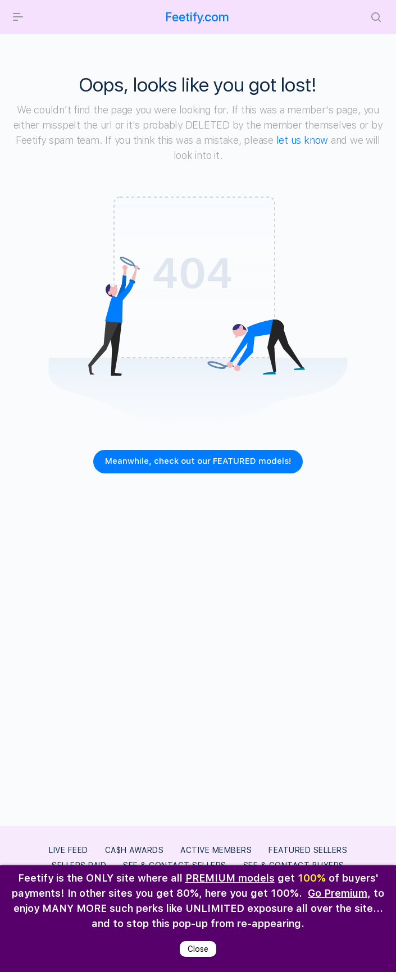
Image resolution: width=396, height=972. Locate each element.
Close (198, 948)
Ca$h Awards (134, 850)
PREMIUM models (230, 878)
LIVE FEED (68, 850)
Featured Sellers (307, 850)
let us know (302, 140)
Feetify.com (197, 17)
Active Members (216, 850)
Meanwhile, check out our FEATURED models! (198, 461)
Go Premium (337, 893)
